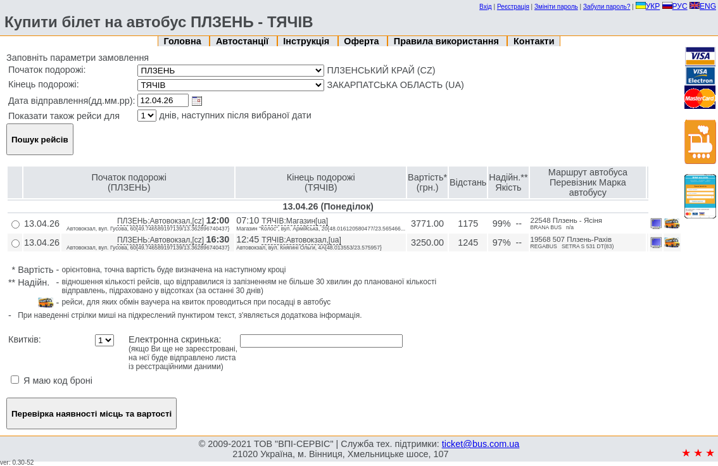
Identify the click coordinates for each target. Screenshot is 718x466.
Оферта (362, 41)
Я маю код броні (51, 380)
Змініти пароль (556, 6)
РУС (675, 6)
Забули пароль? (607, 6)
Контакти (533, 41)
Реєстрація (513, 6)
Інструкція (307, 41)
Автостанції (243, 41)
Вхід (485, 6)
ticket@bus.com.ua (481, 444)
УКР (648, 6)
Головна (184, 41)
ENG (703, 6)
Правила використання (447, 41)
